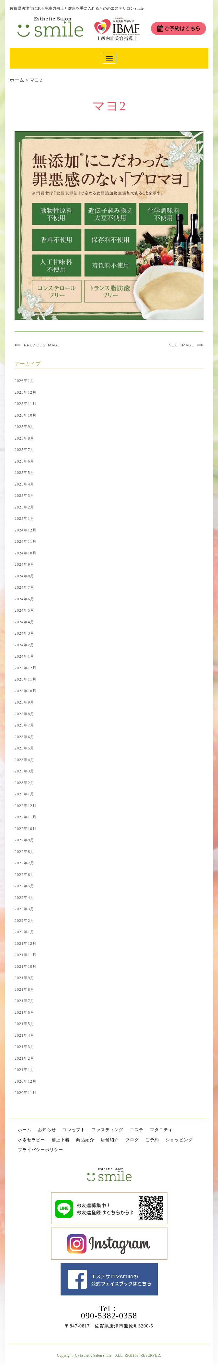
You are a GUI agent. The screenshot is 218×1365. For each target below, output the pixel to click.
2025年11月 (26, 403)
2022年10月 (26, 828)
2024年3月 (24, 633)
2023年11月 (26, 679)
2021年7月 (24, 1001)
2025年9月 (24, 426)
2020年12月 (26, 1081)
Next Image (181, 345)
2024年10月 (26, 553)
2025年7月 (24, 449)
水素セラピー (31, 1139)
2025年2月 (24, 507)
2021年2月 (24, 1058)
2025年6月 (24, 461)
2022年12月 (26, 805)
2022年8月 (24, 851)
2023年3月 (24, 771)
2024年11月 (26, 541)
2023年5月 (24, 748)
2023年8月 (24, 714)
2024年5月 (24, 610)
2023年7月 (24, 725)
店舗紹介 (110, 1139)
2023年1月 (24, 794)
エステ (136, 1129)
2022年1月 (24, 932)
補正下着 (61, 1139)
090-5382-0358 (109, 1315)
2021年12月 (26, 943)
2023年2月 (24, 783)
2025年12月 (26, 392)
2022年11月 (26, 817)
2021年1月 (24, 1069)
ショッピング (179, 1139)
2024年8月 (24, 576)
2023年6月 (24, 737)
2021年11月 (26, 955)
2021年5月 (24, 1023)
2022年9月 (24, 840)
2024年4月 (24, 622)
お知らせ (47, 1129)
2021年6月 (24, 1012)
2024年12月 (26, 530)
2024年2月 (24, 645)
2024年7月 (24, 587)
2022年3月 (24, 909)
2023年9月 (24, 702)
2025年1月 (24, 518)
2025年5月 (24, 472)
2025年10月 (26, 415)
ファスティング (107, 1129)
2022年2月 (24, 920)
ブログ (132, 1139)
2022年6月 (24, 874)
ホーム (24, 1129)
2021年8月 (24, 989)
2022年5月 (24, 886)
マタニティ (161, 1129)
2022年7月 (24, 863)
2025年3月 (24, 495)
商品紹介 (85, 1139)
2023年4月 (24, 760)
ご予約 (152, 1139)
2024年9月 (24, 564)
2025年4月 (24, 484)
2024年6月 (24, 599)
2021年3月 (24, 1046)
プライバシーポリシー (40, 1149)
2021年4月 (24, 1035)
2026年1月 (24, 380)
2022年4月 (24, 897)
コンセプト (74, 1129)
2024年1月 (24, 656)
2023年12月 (26, 668)
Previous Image (42, 345)
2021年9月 (24, 978)
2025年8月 (24, 438)
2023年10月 (26, 691)
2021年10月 (26, 966)
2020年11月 (26, 1092)
